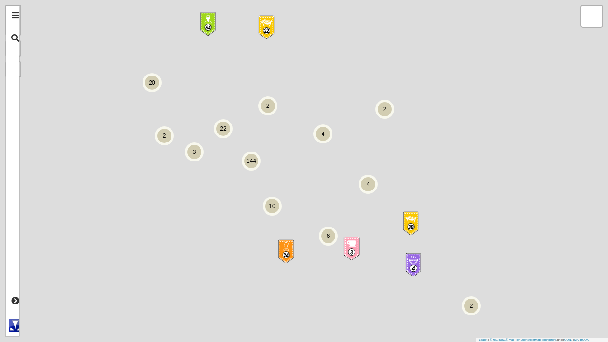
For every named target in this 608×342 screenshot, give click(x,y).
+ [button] (37, 13)
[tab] (15, 15)
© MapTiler (513, 339)
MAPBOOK (581, 339)
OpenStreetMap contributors (538, 339)
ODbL (568, 339)
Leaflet (483, 339)
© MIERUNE (498, 339)
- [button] (37, 27)
